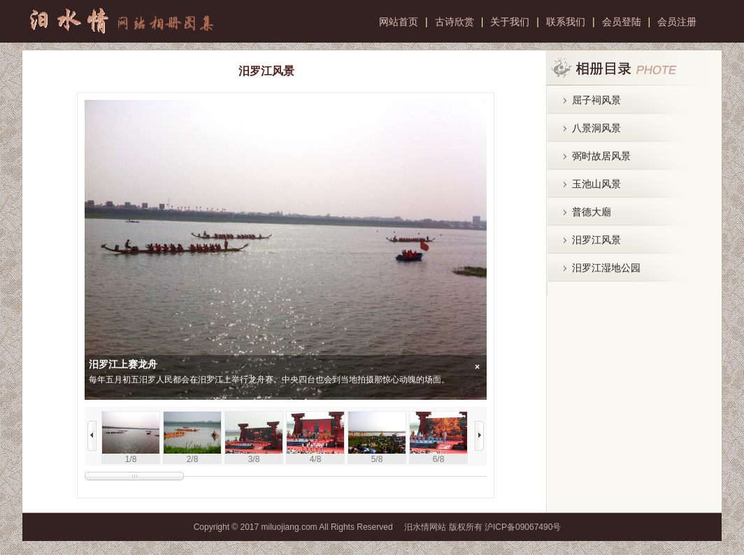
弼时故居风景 (601, 155)
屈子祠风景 (596, 100)
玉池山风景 (596, 183)
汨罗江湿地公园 (606, 267)
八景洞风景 (596, 128)
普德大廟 (591, 211)
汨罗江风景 (596, 239)
